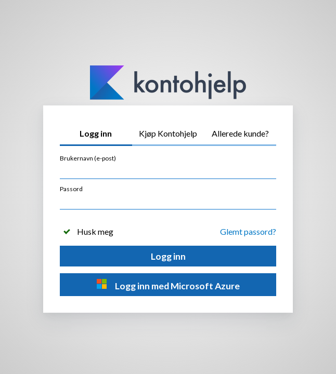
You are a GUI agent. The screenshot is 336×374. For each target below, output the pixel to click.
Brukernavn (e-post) (88, 158)
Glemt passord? (248, 231)
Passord (71, 189)
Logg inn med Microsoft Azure (168, 284)
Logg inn (168, 256)
